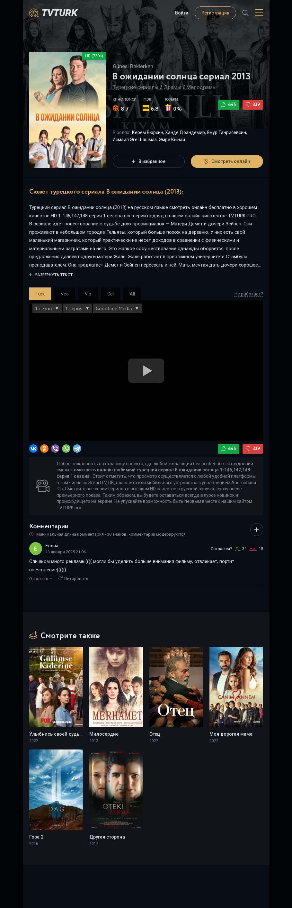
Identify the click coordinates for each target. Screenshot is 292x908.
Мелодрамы (201, 87)
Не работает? (248, 293)
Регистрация (215, 12)
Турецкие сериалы (136, 87)
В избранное (148, 161)
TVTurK (59, 12)
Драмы (172, 87)
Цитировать (73, 578)
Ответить (40, 578)
